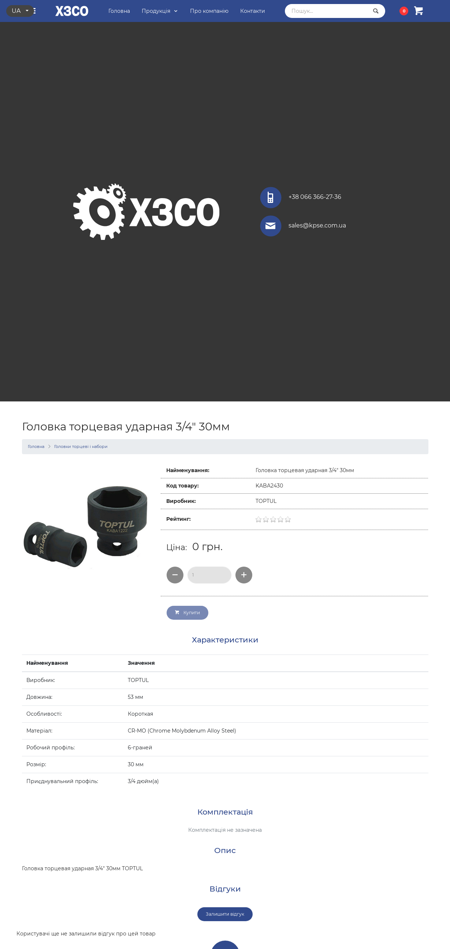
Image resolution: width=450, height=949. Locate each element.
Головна (36, 446)
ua (17, 10)
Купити (187, 612)
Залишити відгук (225, 914)
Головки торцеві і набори (81, 446)
